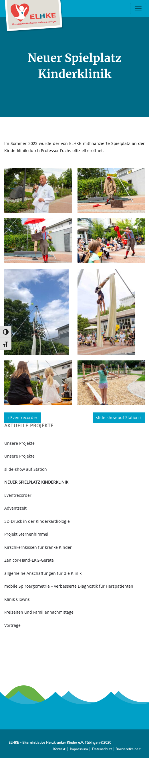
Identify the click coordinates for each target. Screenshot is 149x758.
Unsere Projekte (19, 443)
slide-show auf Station (118, 417)
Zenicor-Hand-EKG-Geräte (29, 560)
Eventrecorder (22, 417)
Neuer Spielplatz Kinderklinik (36, 482)
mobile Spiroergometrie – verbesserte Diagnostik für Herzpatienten (68, 586)
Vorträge (12, 625)
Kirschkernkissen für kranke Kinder (38, 547)
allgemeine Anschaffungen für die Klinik (43, 573)
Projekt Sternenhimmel (26, 534)
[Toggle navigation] (138, 8)
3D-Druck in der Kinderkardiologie (37, 521)
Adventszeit (15, 508)
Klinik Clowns (17, 599)
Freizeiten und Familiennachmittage (38, 612)
